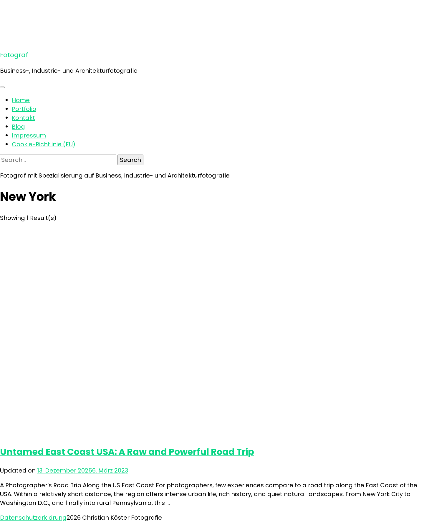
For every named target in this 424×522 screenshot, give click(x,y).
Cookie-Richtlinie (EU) (43, 144)
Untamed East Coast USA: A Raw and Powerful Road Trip (127, 452)
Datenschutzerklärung (33, 517)
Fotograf (14, 54)
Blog (18, 126)
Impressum (29, 135)
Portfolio (24, 109)
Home (21, 100)
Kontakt (23, 118)
